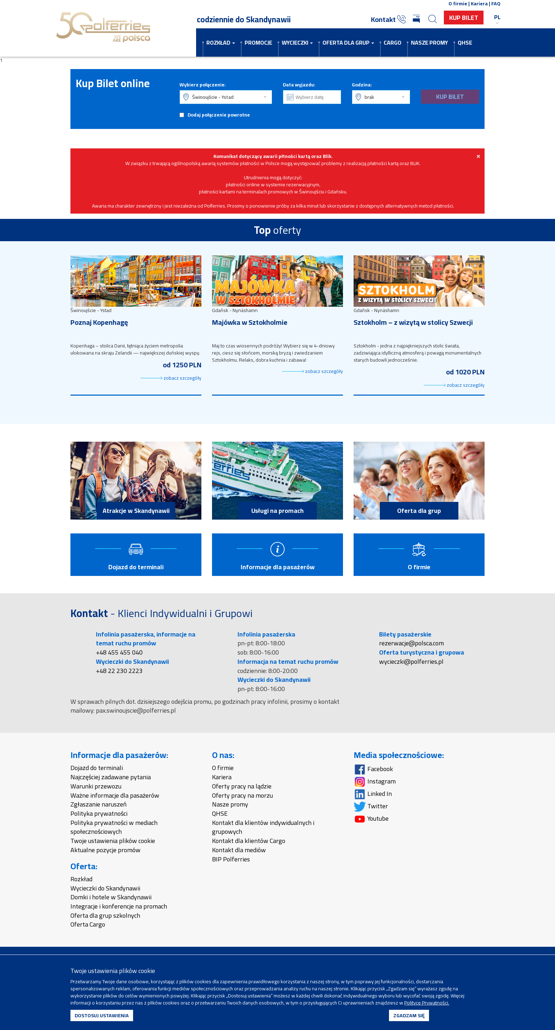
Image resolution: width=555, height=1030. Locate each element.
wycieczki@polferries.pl (411, 662)
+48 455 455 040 (119, 653)
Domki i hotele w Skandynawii (110, 898)
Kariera (221, 777)
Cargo (392, 42)
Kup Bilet (463, 17)
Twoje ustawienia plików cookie (112, 841)
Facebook (373, 770)
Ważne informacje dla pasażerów (114, 796)
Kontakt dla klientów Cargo (248, 841)
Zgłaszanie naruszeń (98, 805)
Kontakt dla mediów (239, 850)
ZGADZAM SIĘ (409, 1015)
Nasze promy (429, 42)
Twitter (371, 807)
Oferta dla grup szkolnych (105, 916)
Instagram (375, 782)
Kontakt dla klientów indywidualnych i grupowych (263, 827)
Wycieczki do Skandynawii (105, 889)
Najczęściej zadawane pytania (110, 777)
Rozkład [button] (220, 42)
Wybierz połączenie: (202, 84)
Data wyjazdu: (299, 84)
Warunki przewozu (95, 787)
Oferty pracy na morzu (242, 796)
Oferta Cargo (87, 925)
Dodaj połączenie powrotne (219, 114)
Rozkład (81, 879)
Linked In (373, 794)
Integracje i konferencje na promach (118, 907)
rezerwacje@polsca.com (411, 644)
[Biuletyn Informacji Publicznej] (417, 19)
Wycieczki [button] (297, 42)
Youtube (371, 819)
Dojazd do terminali (96, 769)
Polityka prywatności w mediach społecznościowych (114, 827)
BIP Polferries (231, 860)
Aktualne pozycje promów (105, 850)
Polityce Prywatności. (426, 1002)
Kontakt (388, 19)
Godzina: (362, 84)
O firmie (223, 769)
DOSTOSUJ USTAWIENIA (102, 1015)
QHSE (465, 42)
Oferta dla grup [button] (348, 42)
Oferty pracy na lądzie (241, 787)
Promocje (258, 42)
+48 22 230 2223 (119, 671)
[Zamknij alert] (478, 156)
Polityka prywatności (98, 814)
